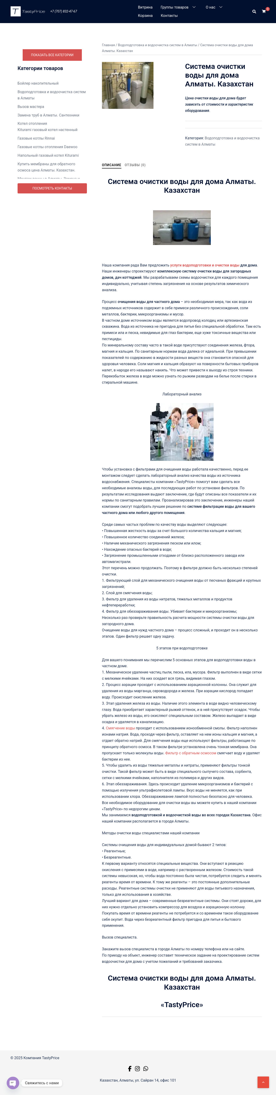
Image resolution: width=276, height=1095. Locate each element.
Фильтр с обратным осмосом (190, 753)
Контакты (169, 15)
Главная (108, 45)
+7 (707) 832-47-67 (63, 11)
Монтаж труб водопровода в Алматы (50, 202)
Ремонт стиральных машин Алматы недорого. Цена (49, 277)
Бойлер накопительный (38, 83)
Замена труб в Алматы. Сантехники (48, 115)
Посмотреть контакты (52, 311)
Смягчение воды (120, 728)
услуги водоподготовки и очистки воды (204, 265)
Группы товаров (174, 7)
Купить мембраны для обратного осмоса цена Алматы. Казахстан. (46, 167)
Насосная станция (33, 225)
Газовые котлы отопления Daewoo (47, 147)
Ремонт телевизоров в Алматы (45, 289)
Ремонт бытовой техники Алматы (47, 250)
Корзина (145, 15)
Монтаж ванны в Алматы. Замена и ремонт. (49, 182)
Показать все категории (52, 55)
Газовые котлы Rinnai (36, 138)
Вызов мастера (31, 106)
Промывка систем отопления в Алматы (52, 234)
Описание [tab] (111, 165)
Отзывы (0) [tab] (135, 165)
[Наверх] (263, 1082)
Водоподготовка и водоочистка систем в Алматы (52, 95)
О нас (210, 7)
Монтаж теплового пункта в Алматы (49, 193)
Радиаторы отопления (37, 242)
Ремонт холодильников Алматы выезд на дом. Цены (51, 300)
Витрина (145, 7)
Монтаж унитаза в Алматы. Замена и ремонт (50, 213)
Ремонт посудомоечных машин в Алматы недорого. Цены (46, 262)
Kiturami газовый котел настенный (47, 130)
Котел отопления (32, 123)
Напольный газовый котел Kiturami (48, 155)
